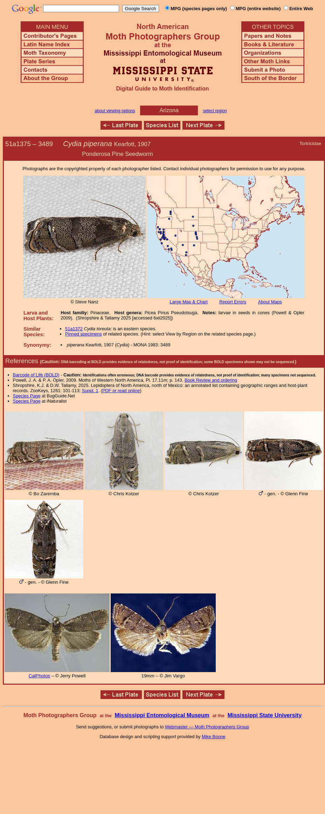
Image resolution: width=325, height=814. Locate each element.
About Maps (270, 301)
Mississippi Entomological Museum (162, 715)
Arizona (169, 110)
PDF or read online (121, 390)
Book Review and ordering (211, 380)
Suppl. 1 (90, 390)
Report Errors (232, 301)
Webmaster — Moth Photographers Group (207, 726)
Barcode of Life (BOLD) (36, 374)
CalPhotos (39, 675)
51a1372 (74, 328)
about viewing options (115, 110)
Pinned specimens (83, 334)
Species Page (27, 395)
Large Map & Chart (189, 301)
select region (215, 110)
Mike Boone (214, 736)
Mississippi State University (265, 715)
